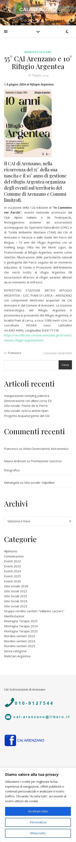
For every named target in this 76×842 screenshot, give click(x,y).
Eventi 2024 (12, 571)
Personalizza (38, 822)
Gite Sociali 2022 (15, 591)
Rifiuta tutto (38, 833)
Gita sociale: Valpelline (39, 482)
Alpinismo (10, 551)
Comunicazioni (14, 556)
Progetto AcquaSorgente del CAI (27, 416)
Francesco (14, 353)
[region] (38, 805)
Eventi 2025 (12, 576)
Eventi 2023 (12, 566)
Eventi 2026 (12, 581)
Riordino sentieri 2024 (19, 641)
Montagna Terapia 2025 (21, 631)
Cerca (65, 364)
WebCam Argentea (17, 656)
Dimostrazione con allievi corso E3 (28, 401)
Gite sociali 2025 (15, 606)
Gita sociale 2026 (16, 586)
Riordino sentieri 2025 (19, 646)
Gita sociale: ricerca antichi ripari (26, 411)
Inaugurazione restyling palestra (26, 396)
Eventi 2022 (12, 561)
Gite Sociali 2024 (15, 601)
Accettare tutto (38, 811)
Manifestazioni (38, 52)
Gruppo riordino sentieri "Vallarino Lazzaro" (34, 611)
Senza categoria (15, 651)
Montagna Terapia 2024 (21, 626)
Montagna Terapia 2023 (21, 621)
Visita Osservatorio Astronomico (46, 449)
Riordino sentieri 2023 (19, 636)
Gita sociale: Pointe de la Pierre (26, 406)
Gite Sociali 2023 (15, 596)
